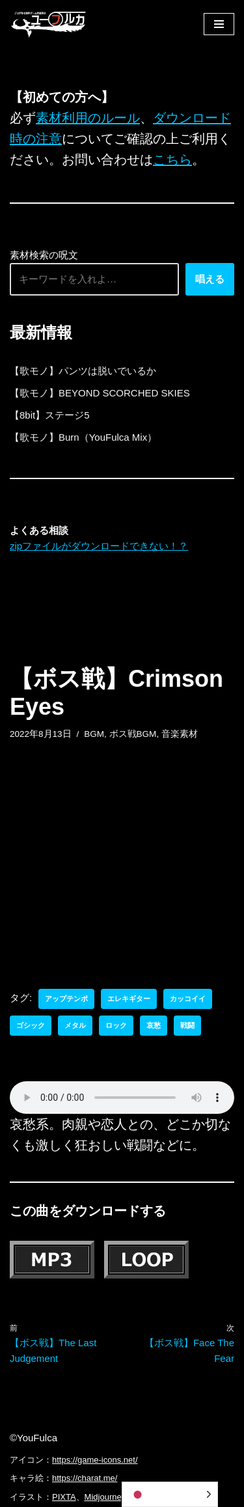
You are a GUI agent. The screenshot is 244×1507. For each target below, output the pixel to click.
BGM (94, 734)
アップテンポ (66, 998)
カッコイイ (188, 998)
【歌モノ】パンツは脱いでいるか (83, 370)
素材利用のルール (88, 118)
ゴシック (30, 1025)
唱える (209, 278)
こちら (172, 159)
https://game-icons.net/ (95, 1460)
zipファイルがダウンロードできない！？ (99, 545)
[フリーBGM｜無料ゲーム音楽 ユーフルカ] (49, 23)
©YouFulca (33, 1437)
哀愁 (153, 1025)
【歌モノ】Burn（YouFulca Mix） (83, 437)
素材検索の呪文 (44, 254)
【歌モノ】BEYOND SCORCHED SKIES (100, 392)
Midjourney (105, 1497)
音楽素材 (179, 734)
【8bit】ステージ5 (50, 415)
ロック (116, 1025)
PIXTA (64, 1497)
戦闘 (187, 1025)
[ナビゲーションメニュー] (219, 24)
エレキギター (128, 998)
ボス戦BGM (133, 734)
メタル (75, 1025)
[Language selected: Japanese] (170, 1494)
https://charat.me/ (84, 1478)
